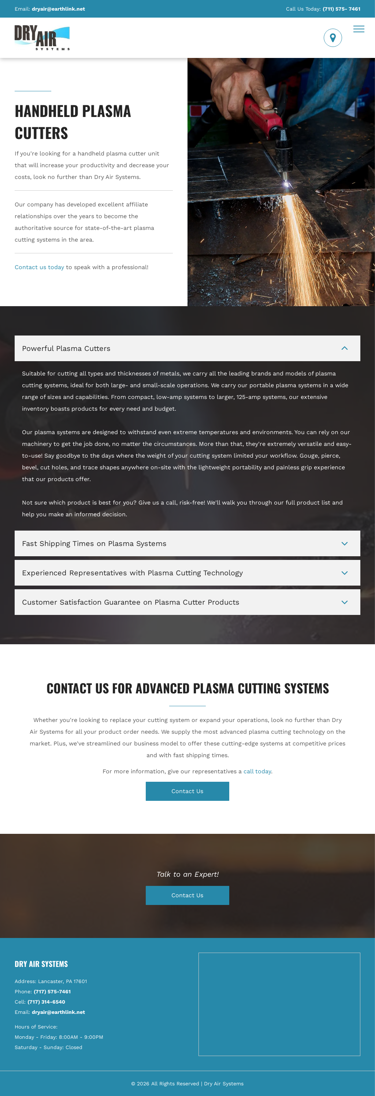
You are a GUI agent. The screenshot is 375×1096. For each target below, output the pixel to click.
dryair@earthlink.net (58, 9)
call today (257, 771)
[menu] (358, 29)
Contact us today (39, 267)
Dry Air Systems (41, 963)
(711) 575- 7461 (341, 9)
